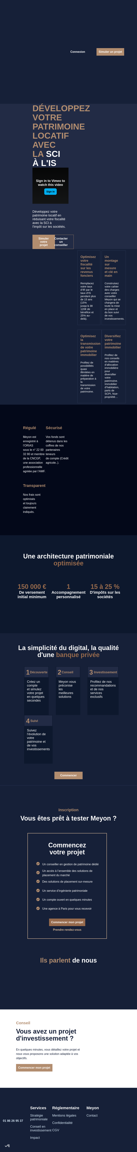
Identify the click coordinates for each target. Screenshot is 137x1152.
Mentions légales (64, 1115)
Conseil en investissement (40, 1128)
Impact (35, 1137)
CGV (55, 1130)
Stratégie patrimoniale (39, 1117)
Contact (92, 1115)
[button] (7, 1146)
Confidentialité (62, 1123)
